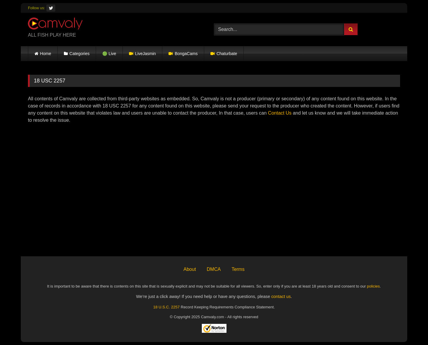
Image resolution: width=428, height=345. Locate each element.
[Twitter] (50, 8)
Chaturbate (223, 53)
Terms (238, 269)
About (189, 269)
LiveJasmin (142, 53)
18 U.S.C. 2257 (166, 307)
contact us (281, 296)
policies (373, 286)
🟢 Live (109, 53)
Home (45, 53)
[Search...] (279, 29)
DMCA (214, 269)
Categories (80, 53)
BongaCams (183, 53)
